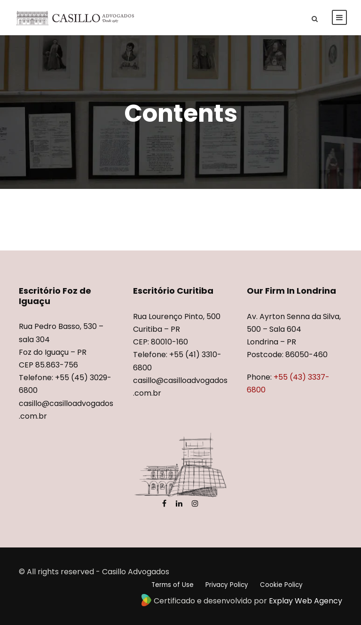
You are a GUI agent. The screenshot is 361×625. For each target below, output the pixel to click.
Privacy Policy (226, 584)
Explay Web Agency (305, 600)
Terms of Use (172, 584)
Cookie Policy (281, 584)
